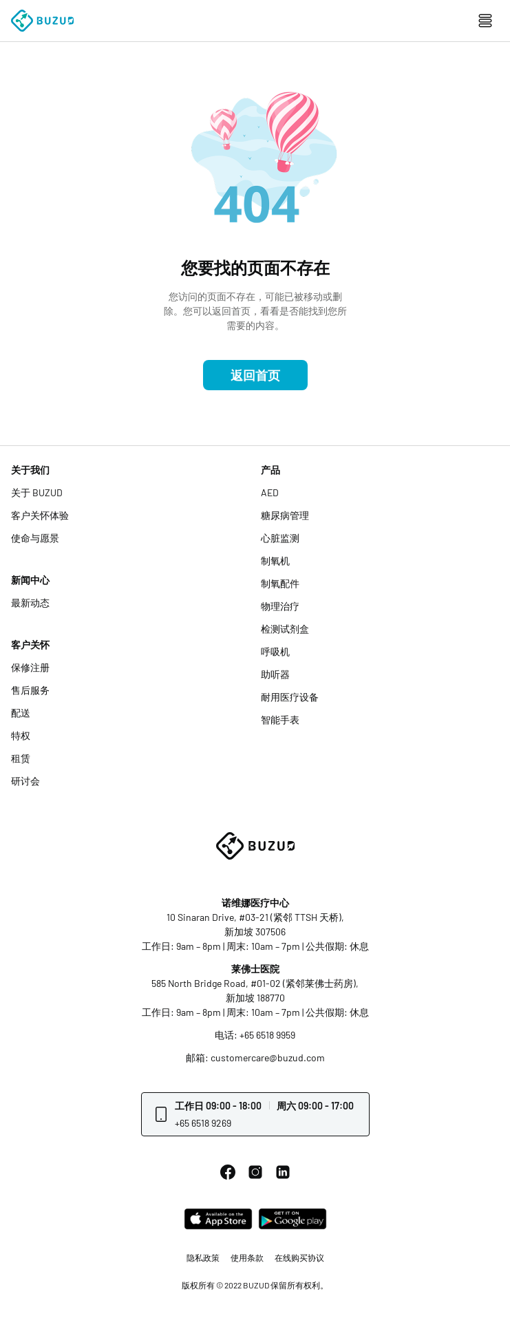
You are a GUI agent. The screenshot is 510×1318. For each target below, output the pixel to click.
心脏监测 (280, 538)
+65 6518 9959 (267, 1035)
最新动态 (30, 602)
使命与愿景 (35, 538)
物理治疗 (280, 606)
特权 (20, 735)
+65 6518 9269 (203, 1123)
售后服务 (30, 690)
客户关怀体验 (40, 515)
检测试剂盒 (285, 629)
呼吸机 (275, 651)
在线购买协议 (299, 1257)
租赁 (20, 758)
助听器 (275, 674)
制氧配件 (280, 583)
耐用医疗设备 (290, 697)
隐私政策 (203, 1257)
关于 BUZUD (37, 492)
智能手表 (280, 719)
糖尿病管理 (285, 515)
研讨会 (25, 781)
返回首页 (255, 375)
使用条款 (247, 1257)
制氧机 (275, 560)
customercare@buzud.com (268, 1057)
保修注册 (30, 667)
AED (270, 492)
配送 (20, 713)
